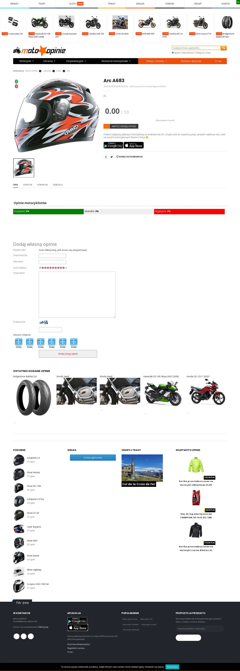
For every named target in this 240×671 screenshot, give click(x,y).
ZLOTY (76, 4)
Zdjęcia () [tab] (58, 184)
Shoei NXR (32, 540)
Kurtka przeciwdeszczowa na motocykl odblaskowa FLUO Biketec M (196, 485)
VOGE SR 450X (122, 34)
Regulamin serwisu (76, 648)
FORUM (170, 3)
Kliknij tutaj (43, 626)
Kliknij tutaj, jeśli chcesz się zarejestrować (65, 249)
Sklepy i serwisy (156, 61)
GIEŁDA (140, 3)
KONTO (226, 3)
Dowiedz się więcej (154, 666)
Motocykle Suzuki (149, 624)
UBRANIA (47, 70)
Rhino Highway (34, 569)
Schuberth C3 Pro (35, 499)
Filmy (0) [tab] (27, 184)
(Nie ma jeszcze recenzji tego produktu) (148, 86)
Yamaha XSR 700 (96, 34)
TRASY (112, 3)
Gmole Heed (62, 376)
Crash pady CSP (16, 34)
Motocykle (25, 61)
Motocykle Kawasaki (131, 629)
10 (66, 267)
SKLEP (198, 3)
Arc (68, 70)
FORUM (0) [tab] (42, 184)
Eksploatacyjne (74, 61)
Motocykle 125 (146, 619)
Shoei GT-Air (33, 513)
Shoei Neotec (33, 472)
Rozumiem (172, 666)
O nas (218, 61)
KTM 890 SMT (148, 34)
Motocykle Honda (130, 619)
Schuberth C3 (33, 458)
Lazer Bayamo (34, 526)
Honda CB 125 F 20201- (198, 376)
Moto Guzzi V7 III (203, 34)
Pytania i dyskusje (192, 61)
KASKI (58, 70)
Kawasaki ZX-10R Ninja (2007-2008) (161, 376)
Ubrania (48, 61)
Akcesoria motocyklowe (114, 61)
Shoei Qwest (33, 555)
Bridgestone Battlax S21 (25, 376)
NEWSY (14, 3)
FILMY (42, 3)
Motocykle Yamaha (130, 624)
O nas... (70, 651)
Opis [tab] (15, 184)
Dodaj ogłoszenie (93, 457)
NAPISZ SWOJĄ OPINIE (124, 126)
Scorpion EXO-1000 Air (38, 584)
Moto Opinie (32, 70)
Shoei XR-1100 (34, 486)
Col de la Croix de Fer (138, 484)
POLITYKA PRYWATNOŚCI (78, 644)
